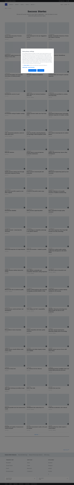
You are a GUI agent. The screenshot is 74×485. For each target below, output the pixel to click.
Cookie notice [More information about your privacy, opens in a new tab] (24, 67)
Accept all (41, 70)
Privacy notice (26, 65)
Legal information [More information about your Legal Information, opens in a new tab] (31, 67)
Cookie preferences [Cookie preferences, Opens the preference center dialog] (32, 70)
